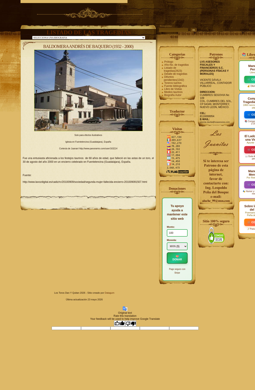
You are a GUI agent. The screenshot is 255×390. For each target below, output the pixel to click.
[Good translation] (119, 323)
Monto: (171, 227)
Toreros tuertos (173, 82)
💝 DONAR (177, 258)
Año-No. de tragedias (176, 64)
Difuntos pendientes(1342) (174, 78)
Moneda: (172, 240)
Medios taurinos (173, 92)
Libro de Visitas (173, 89)
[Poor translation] (130, 323)
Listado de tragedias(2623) (173, 69)
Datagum (109, 292)
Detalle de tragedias (175, 73)
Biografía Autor (172, 95)
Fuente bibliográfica (175, 86)
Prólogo (168, 61)
